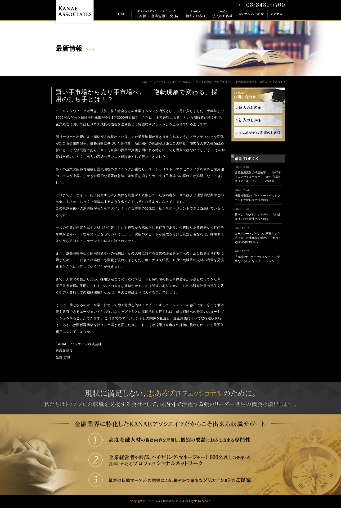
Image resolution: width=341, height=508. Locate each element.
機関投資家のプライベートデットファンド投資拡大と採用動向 (257, 198)
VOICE (186, 81)
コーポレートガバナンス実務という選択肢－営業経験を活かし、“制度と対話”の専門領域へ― (258, 238)
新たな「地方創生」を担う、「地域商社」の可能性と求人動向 (257, 217)
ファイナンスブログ (165, 81)
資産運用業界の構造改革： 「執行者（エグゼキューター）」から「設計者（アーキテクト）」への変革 (258, 177)
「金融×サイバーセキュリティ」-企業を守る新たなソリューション (257, 259)
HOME (144, 81)
